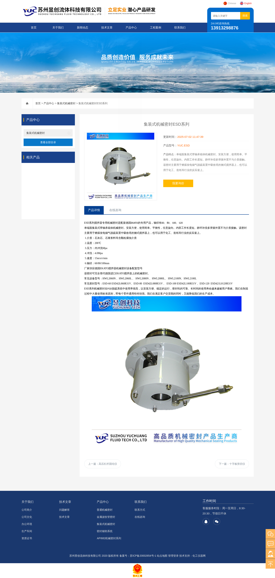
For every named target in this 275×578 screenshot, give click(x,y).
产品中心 (131, 27)
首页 (34, 27)
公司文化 (27, 517)
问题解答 (64, 509)
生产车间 (27, 531)
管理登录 (173, 555)
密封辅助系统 (105, 531)
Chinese (229, 3)
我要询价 (178, 183)
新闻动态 (82, 27)
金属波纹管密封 (106, 517)
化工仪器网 (199, 555)
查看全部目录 (48, 142)
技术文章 (106, 27)
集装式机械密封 (66, 103)
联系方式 (140, 509)
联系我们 (180, 27)
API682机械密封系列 (109, 538)
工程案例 (155, 27)
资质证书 (27, 538)
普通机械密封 (105, 509)
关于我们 (58, 27)
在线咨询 (140, 517)
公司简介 (27, 509)
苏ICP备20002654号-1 (143, 555)
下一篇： (232, 463)
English (246, 3)
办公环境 (27, 524)
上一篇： (102, 463)
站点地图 (162, 555)
